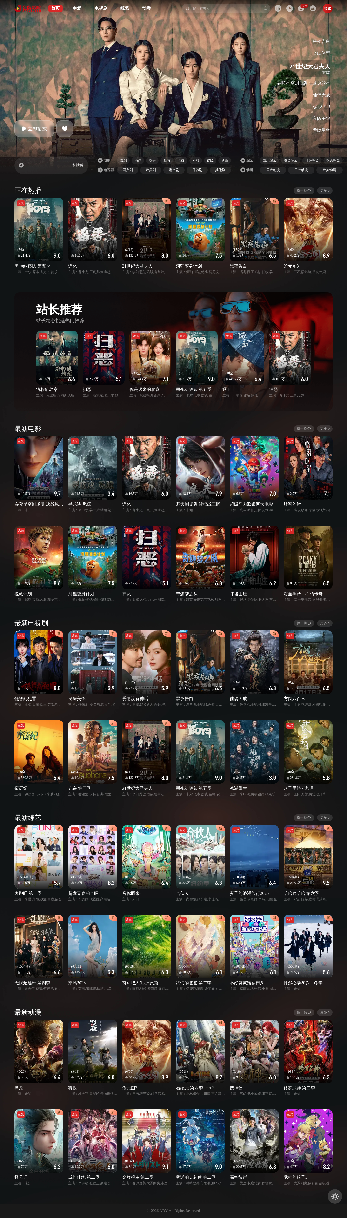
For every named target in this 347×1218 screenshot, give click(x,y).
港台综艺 (290, 160)
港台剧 (174, 170)
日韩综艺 (312, 160)
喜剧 (123, 160)
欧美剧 (151, 170)
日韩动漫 (301, 170)
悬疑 (181, 160)
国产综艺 (269, 160)
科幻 (195, 160)
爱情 (166, 160)
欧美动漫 (329, 170)
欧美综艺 (333, 160)
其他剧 (220, 170)
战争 (152, 160)
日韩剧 (197, 170)
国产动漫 (273, 170)
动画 (224, 160)
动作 (137, 160)
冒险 (210, 160)
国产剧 (128, 170)
